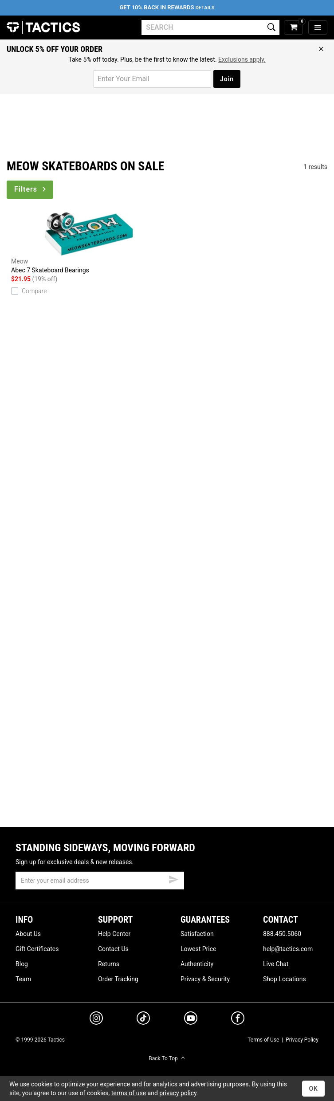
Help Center (114, 933)
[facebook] (237, 1020)
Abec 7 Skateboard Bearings (89, 243)
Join (227, 79)
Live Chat (276, 963)
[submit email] (173, 878)
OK (313, 1088)
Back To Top (167, 1058)
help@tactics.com (288, 948)
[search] (210, 27)
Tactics (43, 27)
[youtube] (190, 1020)
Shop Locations (284, 979)
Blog (22, 963)
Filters (30, 189)
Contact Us (113, 948)
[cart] (293, 27)
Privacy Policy (302, 1040)
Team (23, 979)
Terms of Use (263, 1040)
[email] (100, 880)
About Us (28, 933)
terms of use (128, 1093)
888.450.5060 (282, 933)
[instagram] (96, 1019)
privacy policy (177, 1093)
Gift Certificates (37, 948)
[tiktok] (143, 1019)
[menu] (317, 27)
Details (205, 8)
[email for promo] (152, 79)
